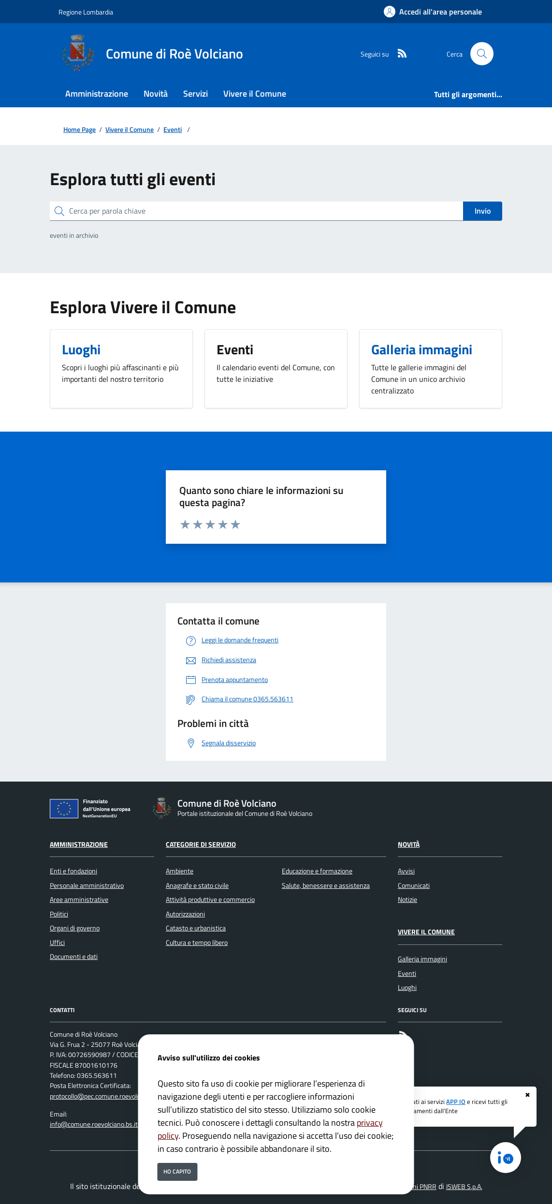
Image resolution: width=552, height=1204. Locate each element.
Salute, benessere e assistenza (326, 885)
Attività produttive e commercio (210, 899)
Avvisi (406, 871)
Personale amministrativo (87, 885)
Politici (59, 914)
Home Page (79, 130)
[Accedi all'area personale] (433, 11)
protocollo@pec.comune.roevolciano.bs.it (107, 1096)
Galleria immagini (422, 959)
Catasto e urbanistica (196, 928)
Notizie (407, 899)
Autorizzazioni (185, 914)
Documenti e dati (74, 956)
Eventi (172, 130)
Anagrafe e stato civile (197, 885)
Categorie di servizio (201, 844)
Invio (483, 211)
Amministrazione (79, 844)
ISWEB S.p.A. (464, 1186)
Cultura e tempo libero (197, 942)
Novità (409, 844)
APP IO (455, 1101)
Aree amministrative (79, 899)
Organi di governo (75, 928)
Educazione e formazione (317, 871)
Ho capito (177, 1171)
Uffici (57, 942)
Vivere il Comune (129, 130)
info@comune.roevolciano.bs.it (94, 1124)
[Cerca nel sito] (482, 53)
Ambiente (179, 871)
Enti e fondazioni (73, 871)
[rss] (398, 53)
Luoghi (407, 987)
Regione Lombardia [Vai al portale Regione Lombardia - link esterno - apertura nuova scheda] (85, 12)
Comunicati (414, 885)
